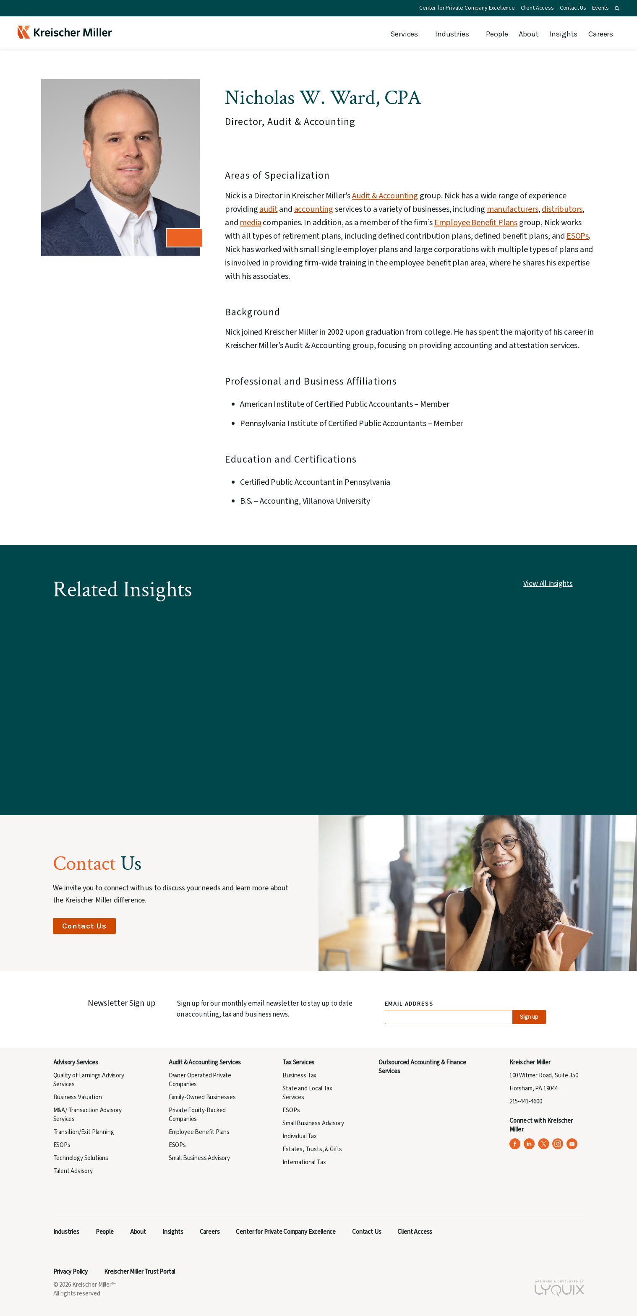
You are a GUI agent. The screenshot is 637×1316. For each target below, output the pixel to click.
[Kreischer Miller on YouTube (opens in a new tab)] (572, 1144)
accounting (313, 209)
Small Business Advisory (199, 1158)
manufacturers (512, 209)
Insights (564, 34)
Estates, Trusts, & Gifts (312, 1149)
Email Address (409, 1004)
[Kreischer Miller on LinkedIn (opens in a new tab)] (529, 1144)
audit (268, 209)
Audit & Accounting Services (205, 1062)
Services (404, 34)
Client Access (537, 8)
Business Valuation (77, 1097)
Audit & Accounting (385, 196)
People (497, 34)
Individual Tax (299, 1136)
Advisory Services (75, 1062)
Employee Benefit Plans (475, 223)
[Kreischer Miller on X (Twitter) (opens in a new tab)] (543, 1144)
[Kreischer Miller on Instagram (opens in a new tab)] (558, 1144)
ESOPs (578, 236)
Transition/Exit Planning (83, 1132)
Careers (600, 34)
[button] (617, 8)
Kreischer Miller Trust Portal (139, 1271)
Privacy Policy (70, 1271)
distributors (562, 209)
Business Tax (299, 1075)
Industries (452, 34)
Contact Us (573, 8)
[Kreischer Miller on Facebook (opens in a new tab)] (515, 1144)
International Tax (304, 1162)
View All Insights (547, 583)
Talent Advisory (73, 1171)
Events (600, 8)
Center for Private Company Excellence (467, 8)
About (528, 34)
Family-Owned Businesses (202, 1097)
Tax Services (298, 1062)
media (250, 223)
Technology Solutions (81, 1158)
